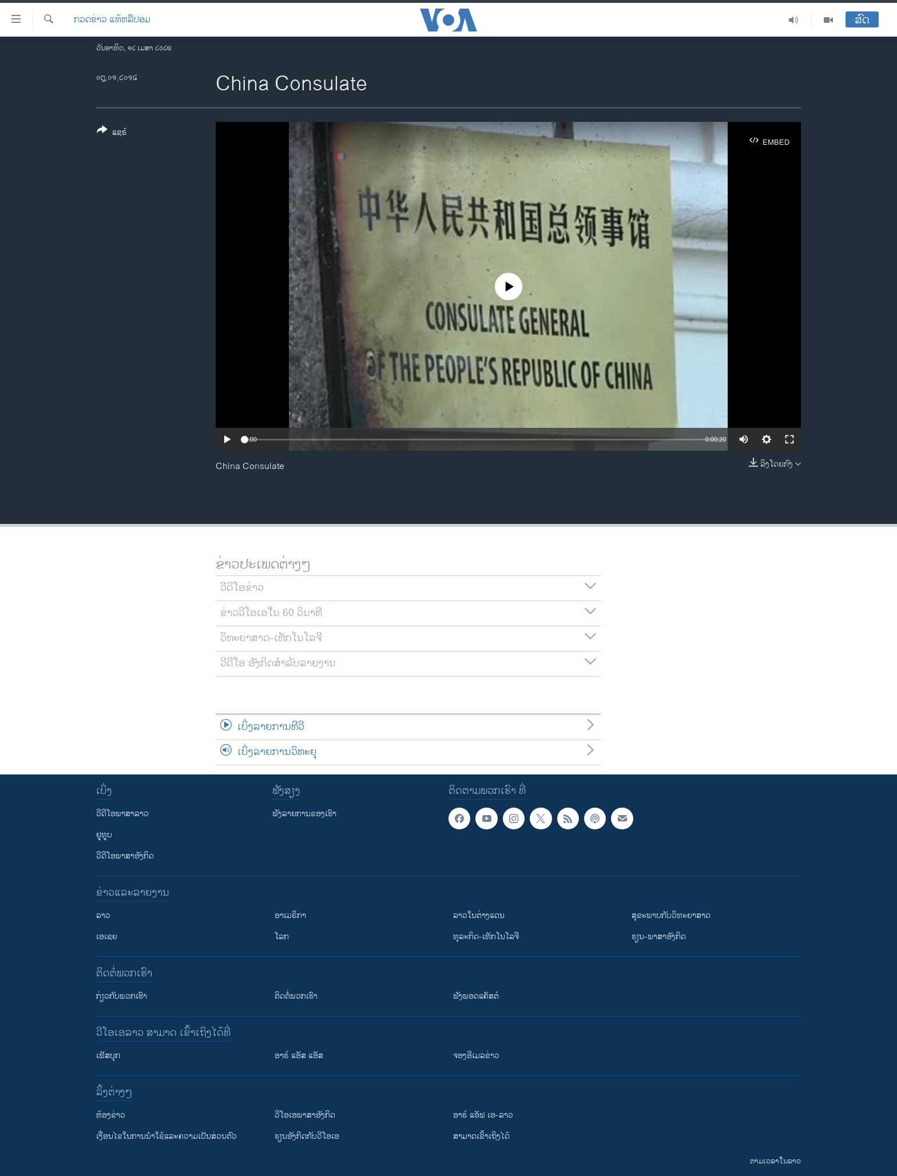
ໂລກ (282, 937)
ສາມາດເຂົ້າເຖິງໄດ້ (481, 1136)
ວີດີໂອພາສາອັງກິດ (125, 856)
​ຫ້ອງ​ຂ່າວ (110, 1115)
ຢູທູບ (104, 835)
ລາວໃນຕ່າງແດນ (479, 915)
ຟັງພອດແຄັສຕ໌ (476, 996)
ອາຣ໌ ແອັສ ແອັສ (299, 1056)
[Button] (112, 133)
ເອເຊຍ (106, 937)
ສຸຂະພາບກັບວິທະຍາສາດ (671, 915)
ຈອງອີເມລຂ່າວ (476, 1056)
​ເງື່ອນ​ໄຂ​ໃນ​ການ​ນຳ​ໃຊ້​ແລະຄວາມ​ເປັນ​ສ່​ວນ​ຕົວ (166, 1136)
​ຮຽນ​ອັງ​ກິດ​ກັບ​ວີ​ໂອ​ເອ (307, 1136)
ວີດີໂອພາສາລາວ (122, 814)
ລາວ (103, 915)
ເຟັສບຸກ (108, 1056)
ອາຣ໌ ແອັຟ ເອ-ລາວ (483, 1115)
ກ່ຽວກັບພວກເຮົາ (121, 996)
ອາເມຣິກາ (290, 915)
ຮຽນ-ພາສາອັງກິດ (659, 937)
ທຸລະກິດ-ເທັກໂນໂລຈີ (486, 937)
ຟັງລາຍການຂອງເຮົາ (304, 814)
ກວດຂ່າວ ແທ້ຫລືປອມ (112, 20)
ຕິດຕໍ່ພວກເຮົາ (296, 996)
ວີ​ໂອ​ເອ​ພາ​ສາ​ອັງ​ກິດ (305, 1115)
